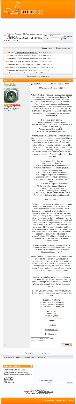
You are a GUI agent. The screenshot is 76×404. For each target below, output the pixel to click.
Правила (12, 30)
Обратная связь (48, 400)
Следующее (45, 76)
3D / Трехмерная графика (32, 34)
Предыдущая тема (31, 353)
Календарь (62, 30)
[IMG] (5, 380)
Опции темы (47, 48)
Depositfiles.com (51, 330)
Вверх (71, 400)
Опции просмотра (63, 48)
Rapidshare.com (51, 334)
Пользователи (36, 30)
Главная (59, 400)
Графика (18, 34)
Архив (65, 400)
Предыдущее (31, 76)
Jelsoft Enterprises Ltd (45, 392)
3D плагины (12, 36)
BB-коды (7, 377)
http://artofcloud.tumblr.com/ (42, 339)
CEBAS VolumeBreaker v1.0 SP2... (26, 52)
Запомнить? (67, 36)
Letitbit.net (52, 325)
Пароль (46, 39)
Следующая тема (45, 353)
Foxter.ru (10, 34)
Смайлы (6, 379)
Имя (45, 36)
